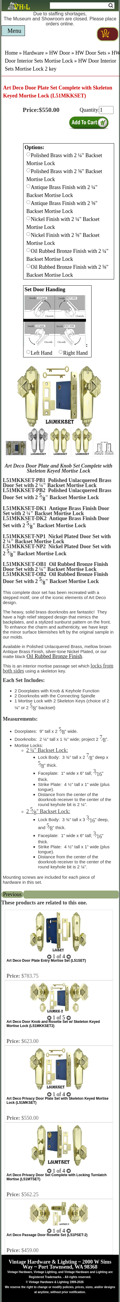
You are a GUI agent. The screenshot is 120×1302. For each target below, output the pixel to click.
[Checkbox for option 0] (28, 154)
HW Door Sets (91, 53)
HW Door (59, 53)
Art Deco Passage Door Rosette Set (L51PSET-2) (46, 1235)
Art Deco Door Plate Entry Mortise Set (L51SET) (46, 960)
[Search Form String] (82, 5)
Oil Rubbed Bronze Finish (54, 656)
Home (11, 53)
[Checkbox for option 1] (28, 352)
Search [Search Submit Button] (110, 5)
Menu (14, 30)
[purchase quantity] (106, 110)
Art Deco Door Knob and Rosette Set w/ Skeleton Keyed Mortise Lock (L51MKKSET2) (53, 1024)
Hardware (33, 53)
